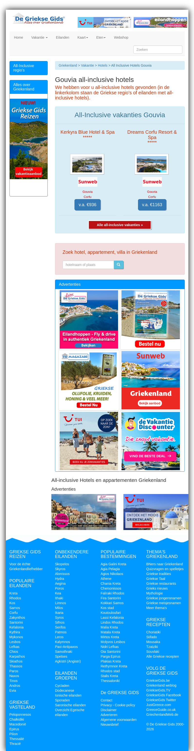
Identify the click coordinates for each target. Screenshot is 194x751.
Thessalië (16, 739)
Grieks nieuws (157, 588)
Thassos (15, 666)
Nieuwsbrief (110, 724)
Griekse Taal (155, 579)
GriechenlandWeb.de (162, 714)
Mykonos (16, 637)
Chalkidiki (16, 719)
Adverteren (109, 715)
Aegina (60, 583)
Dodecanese (64, 690)
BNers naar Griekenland (164, 564)
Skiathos (16, 661)
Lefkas (14, 647)
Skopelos (62, 564)
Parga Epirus (110, 656)
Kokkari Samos (112, 603)
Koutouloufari (111, 613)
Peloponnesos (20, 714)
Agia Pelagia (110, 569)
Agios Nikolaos (112, 574)
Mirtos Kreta (110, 637)
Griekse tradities (158, 574)
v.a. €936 (87, 204)
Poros (59, 588)
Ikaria (59, 613)
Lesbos (14, 642)
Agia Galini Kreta (113, 564)
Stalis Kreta (109, 676)
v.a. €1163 (152, 204)
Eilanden (62, 37)
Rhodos (15, 598)
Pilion (13, 734)
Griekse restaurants (161, 583)
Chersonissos (111, 588)
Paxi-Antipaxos (66, 647)
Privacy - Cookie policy (118, 705)
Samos (14, 608)
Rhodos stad (110, 671)
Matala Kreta (110, 632)
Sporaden (62, 700)
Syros (59, 617)
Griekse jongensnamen (163, 598)
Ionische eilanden (68, 695)
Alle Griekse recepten (162, 656)
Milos (59, 608)
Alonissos (62, 574)
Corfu (13, 613)
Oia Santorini (110, 652)
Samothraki (63, 652)
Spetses (61, 656)
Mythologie (154, 593)
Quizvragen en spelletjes (165, 569)
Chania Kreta (111, 583)
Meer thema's (156, 608)
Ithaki (59, 598)
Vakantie (39, 37)
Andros (14, 686)
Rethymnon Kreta (114, 666)
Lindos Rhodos (112, 622)
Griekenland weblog (161, 685)
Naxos (14, 676)
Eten (100, 37)
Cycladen (62, 686)
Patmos (60, 632)
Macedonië (17, 724)
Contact (106, 700)
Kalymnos (62, 642)
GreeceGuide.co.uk (161, 710)
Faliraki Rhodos (112, 593)
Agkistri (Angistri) (68, 661)
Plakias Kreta (111, 661)
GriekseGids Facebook (163, 695)
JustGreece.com (158, 705)
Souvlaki (152, 652)
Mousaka (153, 642)
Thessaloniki (110, 681)
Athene (106, 579)
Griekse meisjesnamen (163, 603)
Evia (12, 690)
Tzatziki (152, 647)
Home (18, 37)
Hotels (103, 65)
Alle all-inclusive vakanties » (120, 225)
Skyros (60, 569)
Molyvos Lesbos (113, 642)
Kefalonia (16, 627)
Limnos (60, 603)
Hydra (59, 579)
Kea (58, 593)
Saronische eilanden (70, 705)
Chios (13, 652)
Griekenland (68, 65)
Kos (12, 603)
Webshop (120, 37)
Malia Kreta (109, 627)
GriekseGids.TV (158, 690)
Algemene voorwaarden (119, 720)
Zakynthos (17, 617)
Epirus (14, 729)
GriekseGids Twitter (161, 700)
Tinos (13, 681)
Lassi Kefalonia (112, 617)
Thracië (15, 744)
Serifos (60, 627)
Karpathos (17, 656)
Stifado (151, 637)
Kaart (82, 37)
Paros (13, 671)
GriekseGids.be (158, 680)
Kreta (13, 593)
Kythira (14, 632)
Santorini (16, 622)
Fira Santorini (111, 598)
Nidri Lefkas (110, 647)
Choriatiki (153, 632)
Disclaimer (109, 710)
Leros (59, 637)
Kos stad (107, 608)
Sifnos (60, 622)
